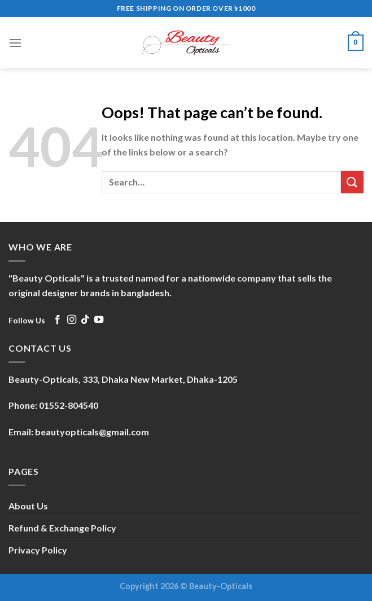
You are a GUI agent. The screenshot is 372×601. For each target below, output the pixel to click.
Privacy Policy (37, 549)
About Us (28, 505)
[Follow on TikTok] (85, 320)
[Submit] (352, 182)
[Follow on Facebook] (57, 320)
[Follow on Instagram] (71, 320)
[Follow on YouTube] (98, 320)
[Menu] (15, 43)
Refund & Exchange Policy (62, 527)
